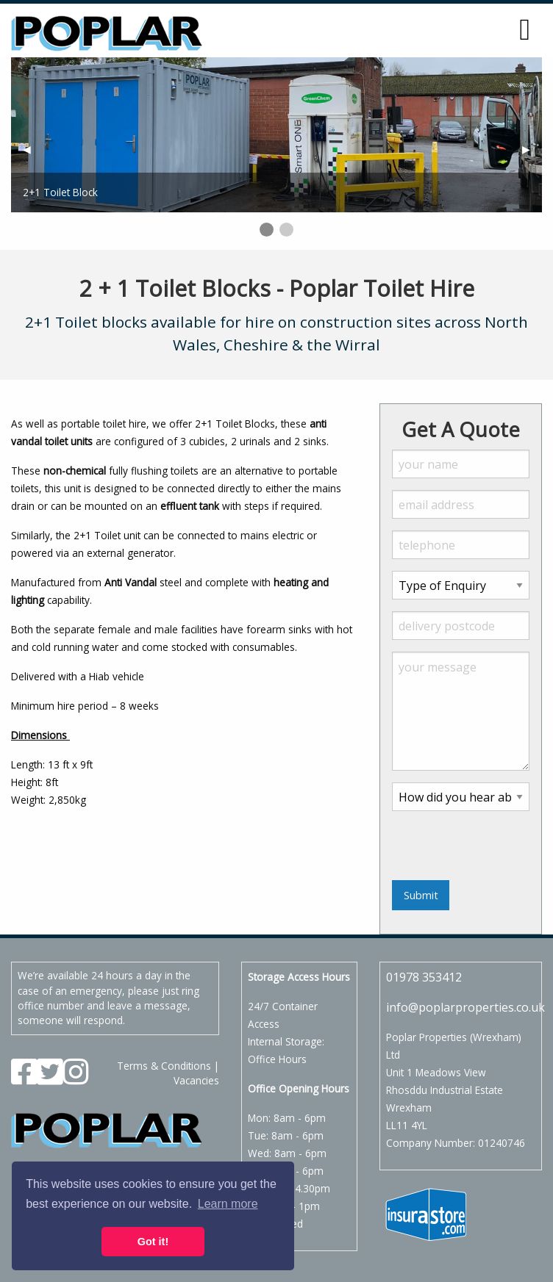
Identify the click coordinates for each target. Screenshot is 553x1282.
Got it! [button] (153, 1241)
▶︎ (532, 149)
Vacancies (196, 1080)
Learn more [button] (228, 1204)
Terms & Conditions (164, 1066)
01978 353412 (424, 977)
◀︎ (33, 149)
